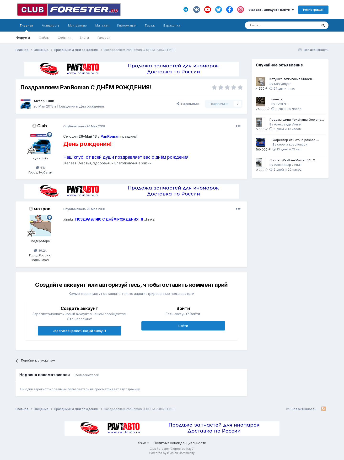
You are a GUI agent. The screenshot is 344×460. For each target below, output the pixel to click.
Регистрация (313, 9)
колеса (277, 99)
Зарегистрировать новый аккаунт (79, 331)
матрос (42, 208)
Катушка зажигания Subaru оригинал (290, 79)
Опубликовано (84, 126)
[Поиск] (268, 25)
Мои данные (77, 25)
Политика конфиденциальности (180, 443)
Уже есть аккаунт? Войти (271, 10)
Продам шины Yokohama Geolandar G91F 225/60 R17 (296, 120)
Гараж (150, 25)
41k (40, 167)
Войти (183, 326)
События (64, 37)
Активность (50, 25)
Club (50, 101)
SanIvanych (282, 84)
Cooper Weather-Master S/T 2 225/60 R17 (292, 160)
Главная (26, 27)
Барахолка (171, 25)
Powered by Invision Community (172, 453)
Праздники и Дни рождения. (81, 106)
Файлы (44, 37)
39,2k (40, 250)
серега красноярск (292, 144)
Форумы (23, 37)
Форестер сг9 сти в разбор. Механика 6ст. (294, 140)
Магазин (101, 25)
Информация (126, 25)
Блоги (84, 37)
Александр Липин (287, 124)
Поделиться (188, 104)
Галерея (103, 37)
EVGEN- (281, 104)
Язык (143, 443)
